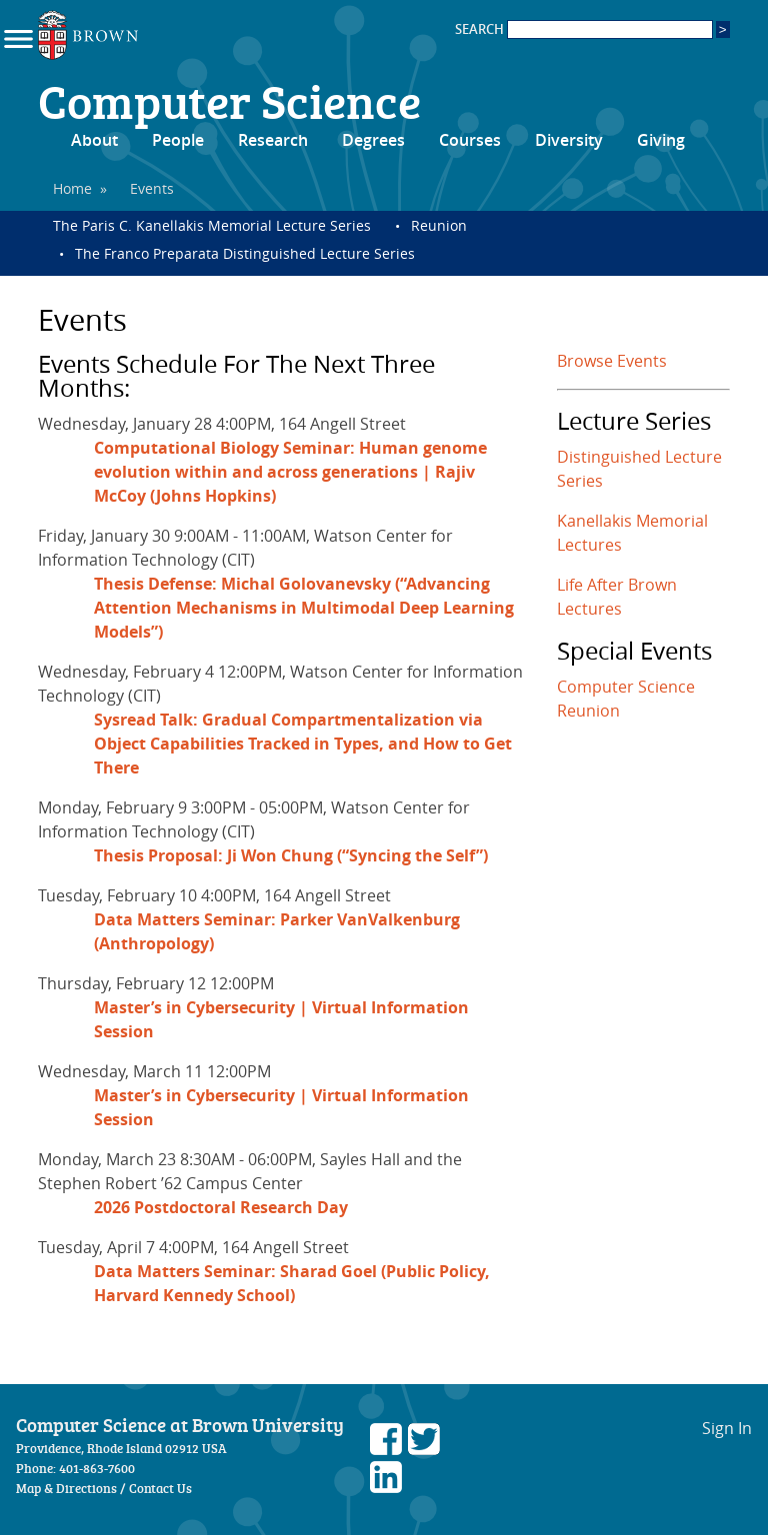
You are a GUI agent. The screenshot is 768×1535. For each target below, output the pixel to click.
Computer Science (229, 100)
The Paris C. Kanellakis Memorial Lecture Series (212, 225)
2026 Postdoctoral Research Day (221, 1207)
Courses (470, 140)
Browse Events (612, 361)
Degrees (373, 140)
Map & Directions (66, 1488)
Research (273, 140)
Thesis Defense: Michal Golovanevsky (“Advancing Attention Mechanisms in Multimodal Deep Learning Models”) (304, 608)
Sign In (727, 1428)
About (94, 140)
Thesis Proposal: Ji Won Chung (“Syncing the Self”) (291, 855)
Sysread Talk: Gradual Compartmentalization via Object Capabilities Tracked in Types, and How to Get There (303, 743)
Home (72, 188)
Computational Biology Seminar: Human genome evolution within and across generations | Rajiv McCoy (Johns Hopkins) (290, 472)
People (178, 140)
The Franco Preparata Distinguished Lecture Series (245, 253)
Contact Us (160, 1488)
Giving (661, 140)
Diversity (569, 140)
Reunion (439, 225)
